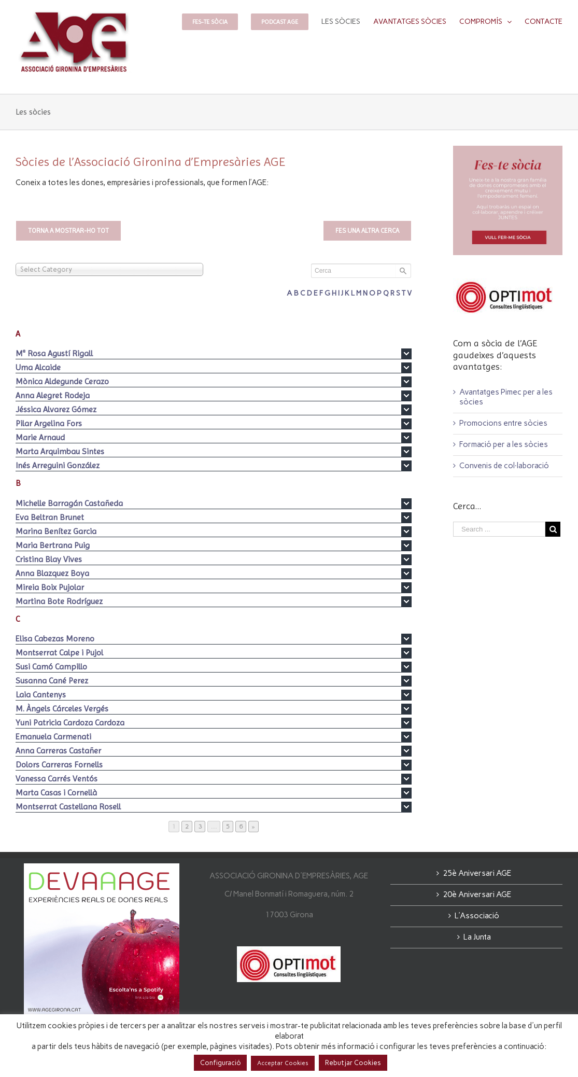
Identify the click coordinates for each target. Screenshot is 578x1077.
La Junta (477, 937)
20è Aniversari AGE (477, 894)
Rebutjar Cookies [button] (353, 1063)
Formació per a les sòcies (503, 444)
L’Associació (477, 915)
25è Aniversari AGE (477, 873)
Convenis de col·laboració (504, 465)
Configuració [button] (220, 1063)
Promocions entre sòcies (503, 423)
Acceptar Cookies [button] (282, 1063)
